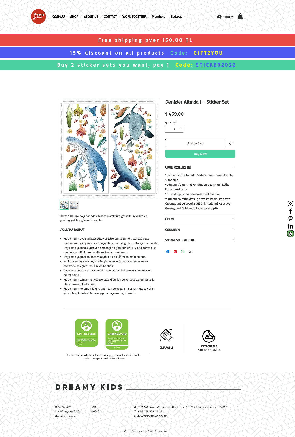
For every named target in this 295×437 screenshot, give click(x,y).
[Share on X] (190, 251)
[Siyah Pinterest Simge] (290, 218)
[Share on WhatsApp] (182, 251)
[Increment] (180, 129)
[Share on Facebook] (167, 251)
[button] (240, 16)
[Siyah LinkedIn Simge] (290, 226)
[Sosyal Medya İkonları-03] (290, 233)
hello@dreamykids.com (152, 415)
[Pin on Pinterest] (175, 251)
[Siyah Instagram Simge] (290, 203)
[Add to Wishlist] (231, 143)
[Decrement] (168, 129)
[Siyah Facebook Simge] (290, 211)
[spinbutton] (174, 129)
